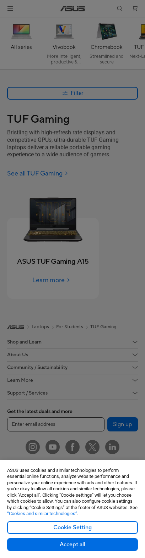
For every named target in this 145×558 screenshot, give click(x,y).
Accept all (72, 544)
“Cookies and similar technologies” (42, 513)
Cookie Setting (72, 527)
